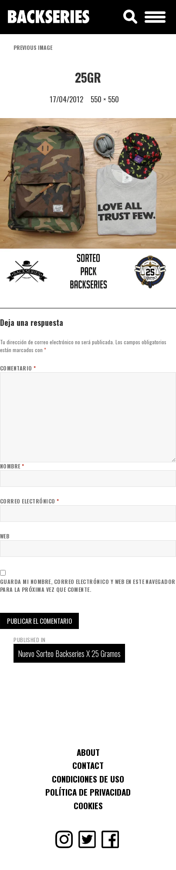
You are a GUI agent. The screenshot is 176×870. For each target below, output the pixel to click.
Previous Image (33, 47)
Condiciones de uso (88, 778)
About (88, 752)
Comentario (18, 368)
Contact (88, 765)
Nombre (12, 466)
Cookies (88, 805)
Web (4, 536)
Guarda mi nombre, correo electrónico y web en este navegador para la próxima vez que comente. (88, 585)
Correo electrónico (29, 501)
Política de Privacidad (88, 792)
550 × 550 (105, 99)
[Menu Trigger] (155, 15)
